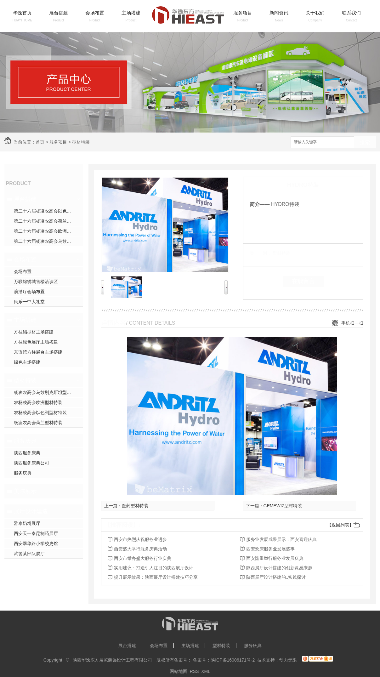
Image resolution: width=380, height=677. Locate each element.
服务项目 (242, 12)
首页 (40, 142)
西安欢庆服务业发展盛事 (270, 548)
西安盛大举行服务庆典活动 (140, 548)
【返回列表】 (340, 524)
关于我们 (315, 12)
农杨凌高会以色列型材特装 (40, 412)
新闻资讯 (278, 12)
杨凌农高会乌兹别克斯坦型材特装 (47, 392)
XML (205, 671)
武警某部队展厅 (29, 553)
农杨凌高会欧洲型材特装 (38, 402)
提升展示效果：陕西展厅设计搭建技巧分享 (156, 577)
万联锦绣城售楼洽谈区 (36, 281)
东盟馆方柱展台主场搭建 (38, 352)
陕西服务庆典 (27, 452)
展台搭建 (58, 12)
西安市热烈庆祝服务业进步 (140, 539)
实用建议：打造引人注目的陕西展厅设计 (153, 567)
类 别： (260, 253)
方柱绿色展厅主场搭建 (36, 341)
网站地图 (178, 671)
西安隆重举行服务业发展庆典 (274, 558)
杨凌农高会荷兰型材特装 (38, 422)
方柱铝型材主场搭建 (34, 331)
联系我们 (351, 12)
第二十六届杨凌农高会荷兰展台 (45, 221)
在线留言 (303, 281)
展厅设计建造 (31, 511)
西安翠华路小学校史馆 (36, 543)
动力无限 (288, 660)
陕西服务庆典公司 (31, 462)
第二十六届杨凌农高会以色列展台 (47, 210)
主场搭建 (131, 12)
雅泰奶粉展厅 (27, 523)
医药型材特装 (135, 505)
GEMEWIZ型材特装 (283, 505)
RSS (194, 671)
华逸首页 (22, 12)
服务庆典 (25, 441)
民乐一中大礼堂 (29, 301)
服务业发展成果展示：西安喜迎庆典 (281, 539)
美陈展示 (25, 491)
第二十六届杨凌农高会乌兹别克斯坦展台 (48, 241)
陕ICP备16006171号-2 (233, 660)
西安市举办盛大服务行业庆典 (142, 558)
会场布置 (94, 12)
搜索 (365, 142)
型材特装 (81, 142)
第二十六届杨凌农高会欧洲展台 (45, 231)
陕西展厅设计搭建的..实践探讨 (276, 577)
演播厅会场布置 (29, 291)
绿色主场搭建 (27, 362)
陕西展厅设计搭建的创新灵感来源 (279, 567)
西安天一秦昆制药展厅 (36, 533)
